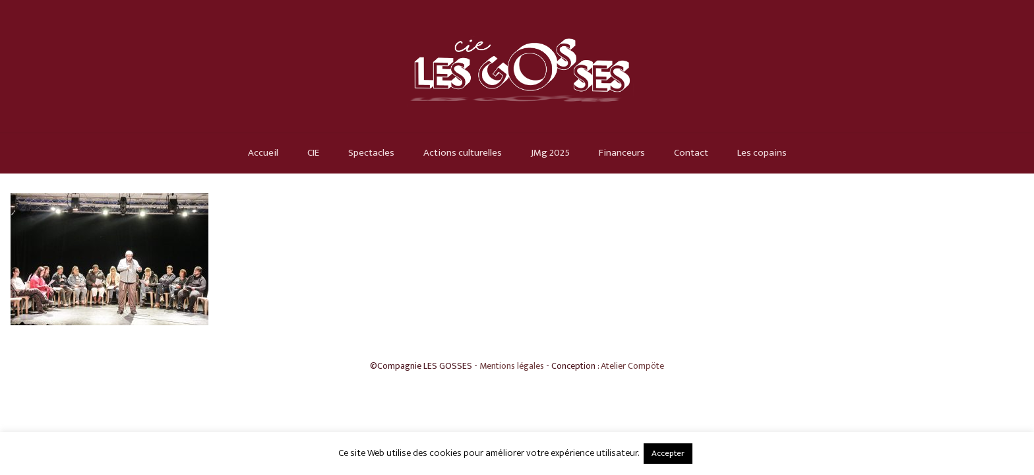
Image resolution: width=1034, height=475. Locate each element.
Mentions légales (511, 365)
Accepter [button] (668, 453)
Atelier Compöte (632, 365)
